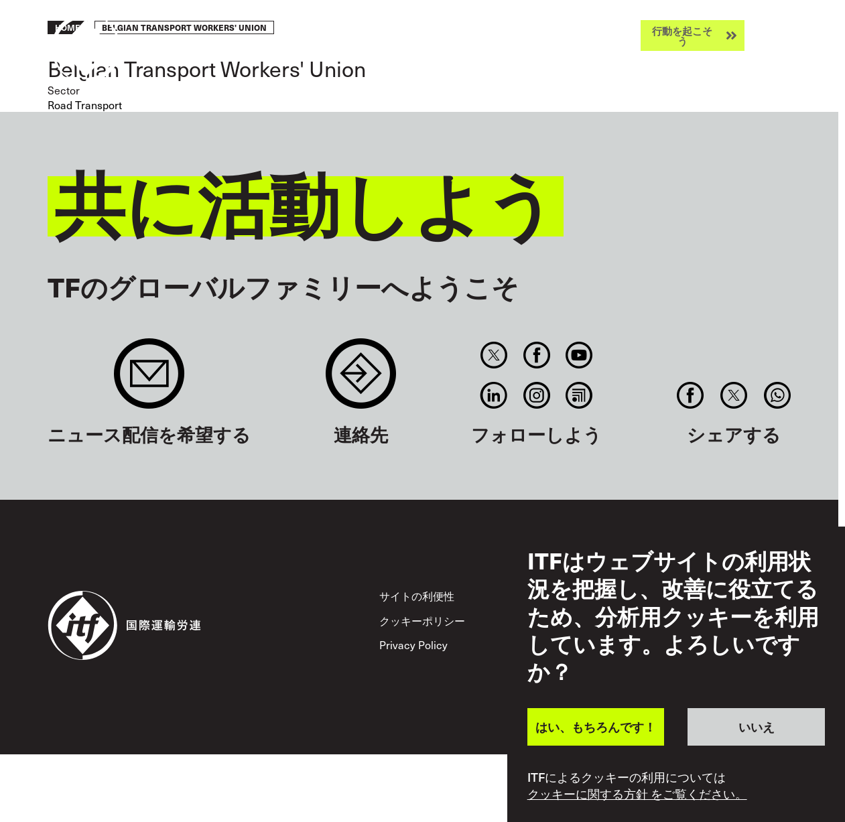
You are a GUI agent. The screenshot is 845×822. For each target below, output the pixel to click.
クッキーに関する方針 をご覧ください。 (637, 794)
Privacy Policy (413, 644)
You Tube (578, 355)
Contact (361, 380)
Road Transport (85, 104)
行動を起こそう (682, 35)
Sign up (149, 380)
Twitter (494, 355)
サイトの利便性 (416, 596)
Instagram (536, 395)
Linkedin (494, 395)
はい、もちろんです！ (595, 726)
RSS (578, 395)
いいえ (756, 726)
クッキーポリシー (422, 620)
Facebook (536, 355)
